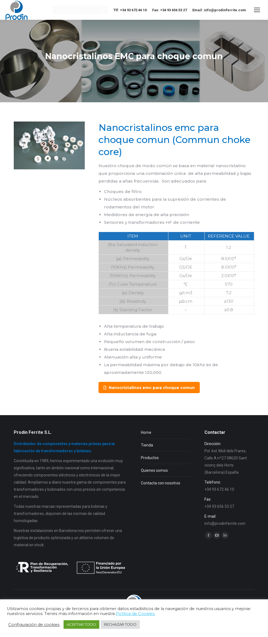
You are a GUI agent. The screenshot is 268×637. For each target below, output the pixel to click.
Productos (150, 458)
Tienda (147, 445)
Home (146, 432)
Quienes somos (154, 470)
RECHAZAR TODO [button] (120, 624)
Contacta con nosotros (160, 483)
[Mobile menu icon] (256, 9)
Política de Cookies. (135, 613)
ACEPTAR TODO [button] (81, 624)
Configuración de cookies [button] (33, 624)
